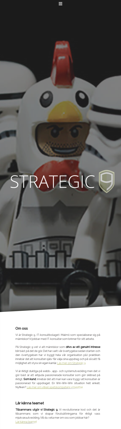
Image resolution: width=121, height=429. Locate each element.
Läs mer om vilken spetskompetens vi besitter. (55, 387)
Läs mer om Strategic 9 (71, 363)
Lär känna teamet (26, 421)
